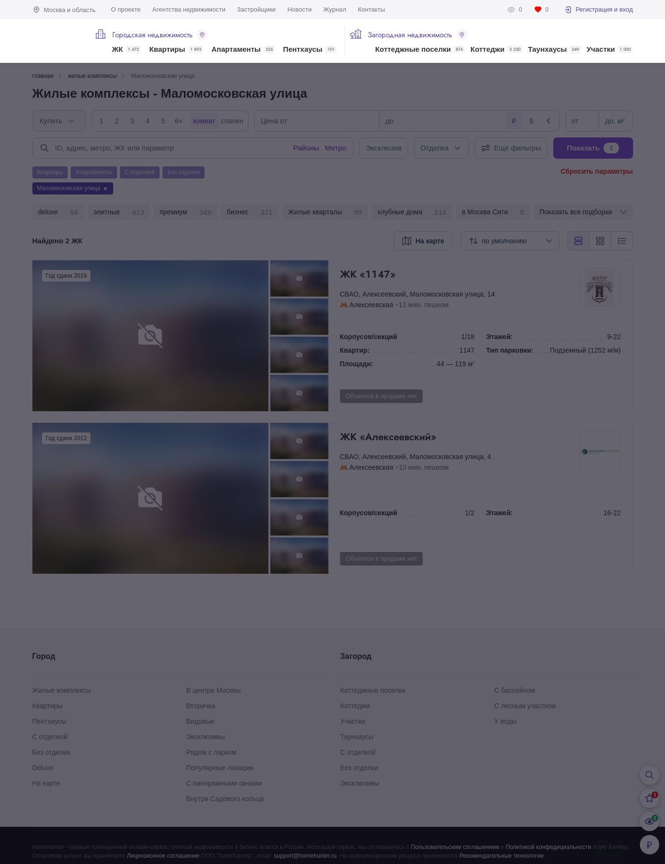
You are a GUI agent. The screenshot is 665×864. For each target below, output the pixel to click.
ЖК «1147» (458, 274)
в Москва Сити (493, 212)
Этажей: (499, 337)
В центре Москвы (213, 690)
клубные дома (412, 212)
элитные (118, 212)
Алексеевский (384, 294)
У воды (505, 721)
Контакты (371, 9)
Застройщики (256, 9)
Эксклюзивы (205, 737)
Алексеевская (371, 305)
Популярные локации (219, 768)
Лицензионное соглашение (163, 855)
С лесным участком (525, 706)
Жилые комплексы (61, 690)
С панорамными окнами (224, 783)
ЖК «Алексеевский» (458, 437)
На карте (46, 783)
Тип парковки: (509, 350)
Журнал (334, 9)
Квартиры (176, 49)
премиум (185, 212)
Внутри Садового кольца (225, 799)
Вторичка (200, 706)
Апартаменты (243, 49)
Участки (610, 49)
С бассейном (514, 690)
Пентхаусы (309, 49)
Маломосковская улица (447, 294)
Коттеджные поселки (420, 49)
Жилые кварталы (325, 212)
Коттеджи (496, 49)
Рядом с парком (211, 752)
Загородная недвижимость (418, 35)
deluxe (58, 212)
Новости (299, 9)
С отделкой (50, 737)
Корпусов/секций (369, 337)
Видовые (200, 721)
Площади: (356, 364)
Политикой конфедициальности (548, 847)
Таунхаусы (554, 49)
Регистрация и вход (598, 10)
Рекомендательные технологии (501, 855)
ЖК (126, 49)
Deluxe (43, 768)
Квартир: (355, 350)
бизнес (250, 212)
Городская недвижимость (160, 35)
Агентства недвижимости (188, 9)
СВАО (349, 294)
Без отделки (51, 752)
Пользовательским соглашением (455, 847)
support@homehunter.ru (305, 855)
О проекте (126, 9)
